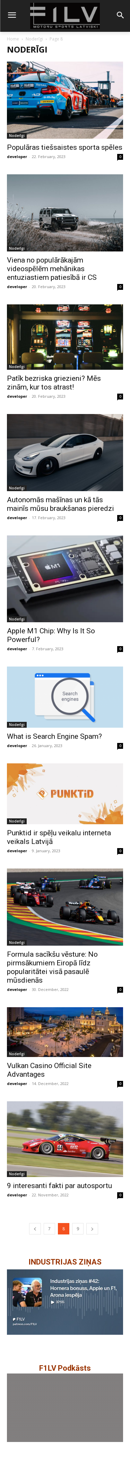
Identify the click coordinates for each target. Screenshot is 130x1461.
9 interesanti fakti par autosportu (59, 1186)
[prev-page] (35, 1228)
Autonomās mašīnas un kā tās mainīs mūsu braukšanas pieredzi (60, 504)
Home (13, 39)
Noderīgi (34, 39)
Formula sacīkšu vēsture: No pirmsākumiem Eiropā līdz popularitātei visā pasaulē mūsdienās (52, 967)
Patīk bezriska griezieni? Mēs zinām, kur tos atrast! (54, 382)
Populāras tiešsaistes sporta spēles (64, 147)
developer (17, 156)
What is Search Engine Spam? (54, 736)
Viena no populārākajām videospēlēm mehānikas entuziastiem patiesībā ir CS (52, 269)
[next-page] (92, 1228)
